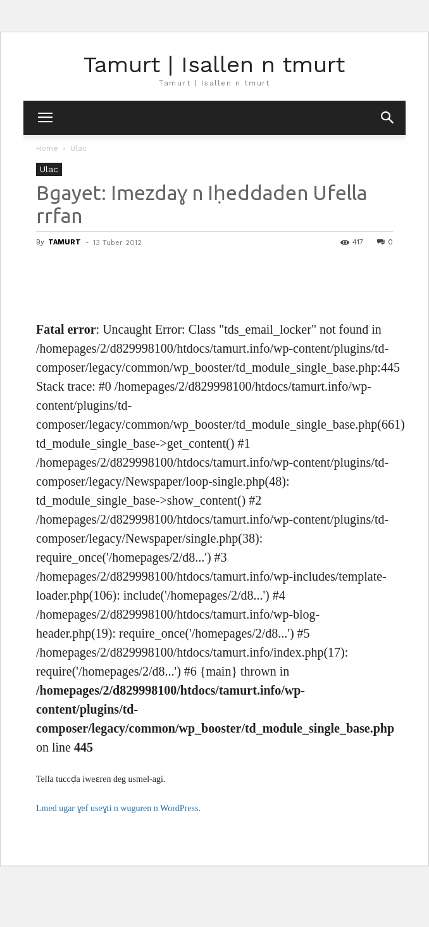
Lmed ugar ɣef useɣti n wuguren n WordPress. (118, 808)
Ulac (78, 148)
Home (47, 148)
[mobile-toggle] (45, 118)
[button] (388, 118)
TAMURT (64, 242)
